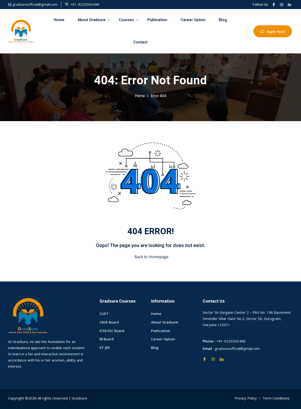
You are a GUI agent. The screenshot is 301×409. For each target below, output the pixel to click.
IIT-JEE (105, 347)
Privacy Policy (245, 398)
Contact (140, 42)
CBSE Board (109, 322)
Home (59, 20)
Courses (128, 20)
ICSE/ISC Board (112, 330)
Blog (223, 20)
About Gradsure (94, 20)
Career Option (193, 20)
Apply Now (273, 32)
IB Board (107, 339)
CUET (104, 313)
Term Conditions (276, 398)
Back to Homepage (150, 256)
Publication (157, 20)
